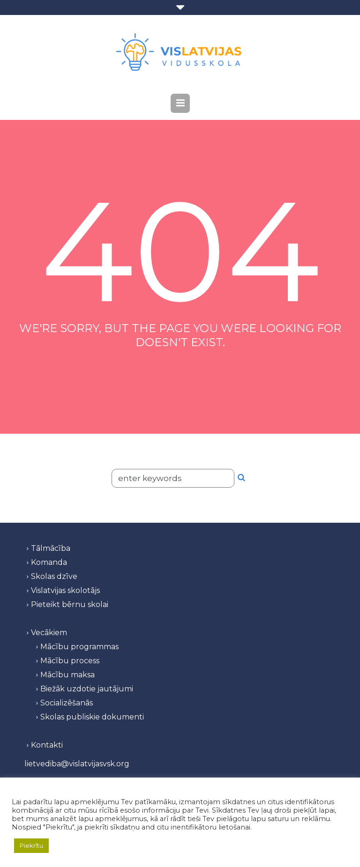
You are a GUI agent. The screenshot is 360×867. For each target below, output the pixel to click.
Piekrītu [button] (31, 845)
